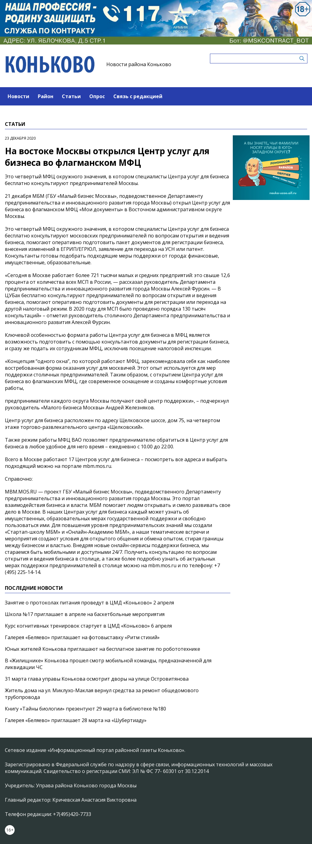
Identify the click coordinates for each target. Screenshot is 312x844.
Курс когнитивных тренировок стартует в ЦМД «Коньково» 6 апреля (88, 625)
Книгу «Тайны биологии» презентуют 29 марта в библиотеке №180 (85, 708)
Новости (18, 96)
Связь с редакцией (137, 96)
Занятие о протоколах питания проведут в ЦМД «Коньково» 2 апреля (89, 602)
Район (45, 96)
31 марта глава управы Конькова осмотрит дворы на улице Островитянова (97, 678)
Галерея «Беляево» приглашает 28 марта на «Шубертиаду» (76, 720)
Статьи (71, 96)
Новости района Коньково (138, 64)
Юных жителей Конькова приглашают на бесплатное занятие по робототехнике (102, 649)
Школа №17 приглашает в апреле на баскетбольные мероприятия (85, 614)
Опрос (97, 96)
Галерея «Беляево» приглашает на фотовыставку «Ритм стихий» (82, 637)
